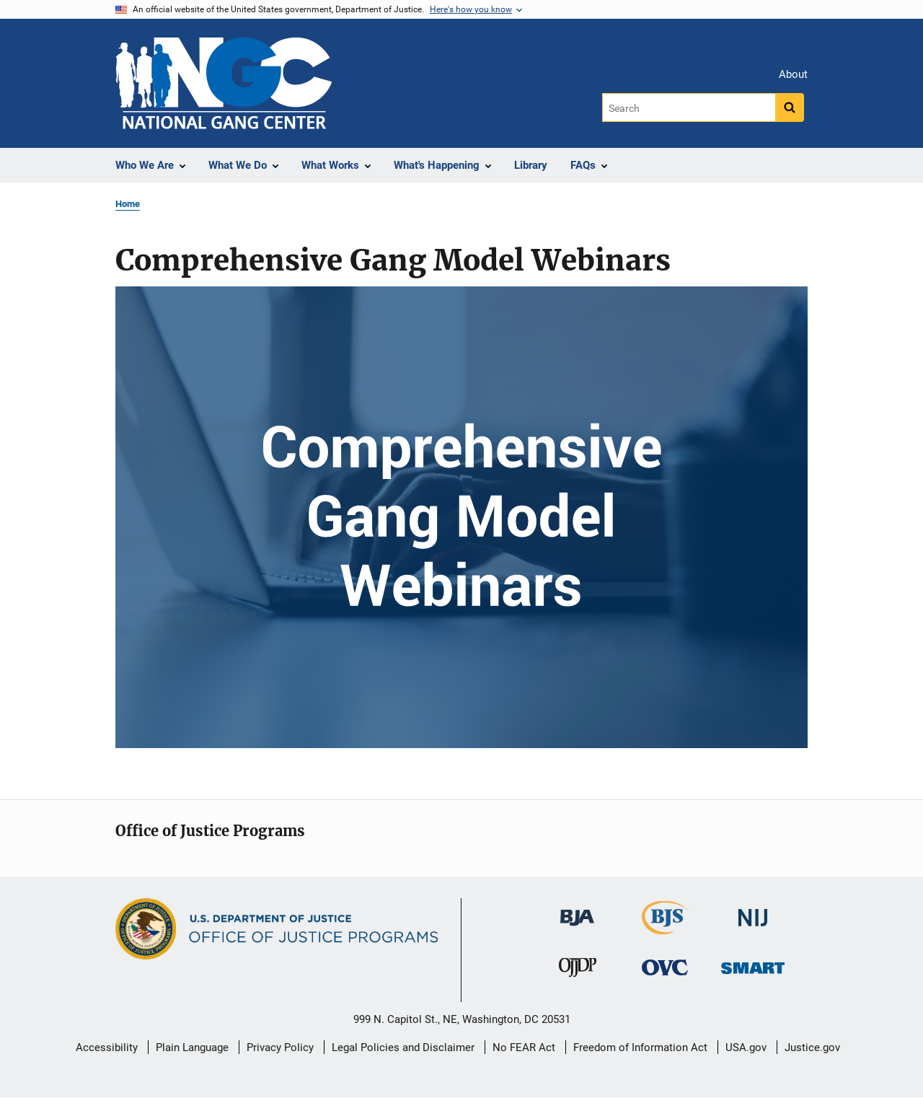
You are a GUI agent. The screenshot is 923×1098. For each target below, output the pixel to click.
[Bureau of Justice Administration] (577, 911)
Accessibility (107, 1047)
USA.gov (746, 1047)
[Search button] (789, 107)
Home (127, 203)
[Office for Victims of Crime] (665, 966)
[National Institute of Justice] (752, 911)
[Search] (689, 107)
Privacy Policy (280, 1047)
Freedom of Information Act (640, 1047)
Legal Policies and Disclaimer (403, 1047)
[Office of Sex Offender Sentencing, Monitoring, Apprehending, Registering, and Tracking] (753, 963)
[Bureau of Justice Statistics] (665, 928)
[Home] (223, 83)
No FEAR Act (524, 1047)
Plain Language (192, 1047)
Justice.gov (812, 1047)
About (793, 74)
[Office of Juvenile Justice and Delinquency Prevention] (577, 970)
